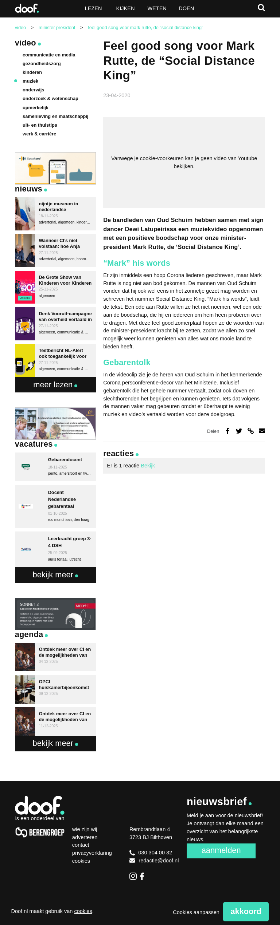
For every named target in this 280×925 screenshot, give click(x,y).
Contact (80, 845)
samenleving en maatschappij (55, 116)
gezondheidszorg (42, 63)
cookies (83, 911)
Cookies (81, 861)
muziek (30, 81)
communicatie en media (49, 55)
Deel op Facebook (227, 431)
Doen (186, 8)
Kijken (125, 8)
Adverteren (84, 837)
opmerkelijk (35, 107)
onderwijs (33, 89)
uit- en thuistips (40, 125)
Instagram (133, 876)
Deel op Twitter (239, 431)
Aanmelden (221, 850)
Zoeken (261, 7)
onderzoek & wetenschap (50, 98)
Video (25, 42)
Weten (156, 8)
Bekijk (148, 466)
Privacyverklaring (92, 853)
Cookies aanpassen (196, 912)
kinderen (32, 72)
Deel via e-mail (262, 431)
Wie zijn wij (84, 829)
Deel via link (250, 431)
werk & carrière (39, 134)
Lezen (93, 8)
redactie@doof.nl (154, 860)
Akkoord (245, 911)
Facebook (143, 876)
